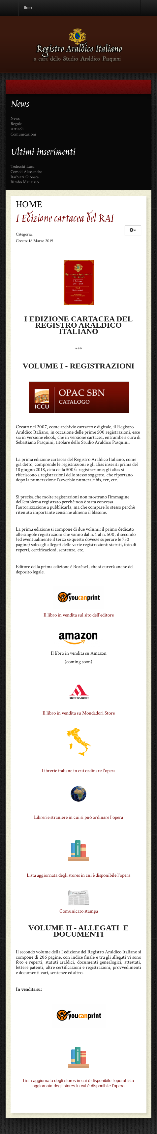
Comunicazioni (23, 134)
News (15, 118)
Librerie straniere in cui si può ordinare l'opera (78, 817)
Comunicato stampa (78, 911)
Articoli (17, 129)
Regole (16, 124)
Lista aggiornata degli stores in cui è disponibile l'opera (78, 875)
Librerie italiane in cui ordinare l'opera (78, 771)
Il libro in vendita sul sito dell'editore (79, 615)
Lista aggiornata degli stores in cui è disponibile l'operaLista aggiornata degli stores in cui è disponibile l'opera (78, 1083)
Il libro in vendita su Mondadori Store (79, 713)
